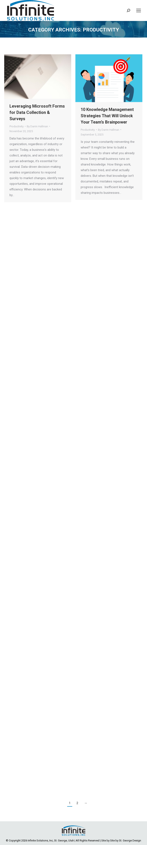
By (37, 126)
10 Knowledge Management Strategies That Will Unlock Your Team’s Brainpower (107, 116)
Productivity (16, 126)
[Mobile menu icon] (138, 10)
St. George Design (130, 840)
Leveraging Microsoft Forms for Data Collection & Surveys (37, 112)
